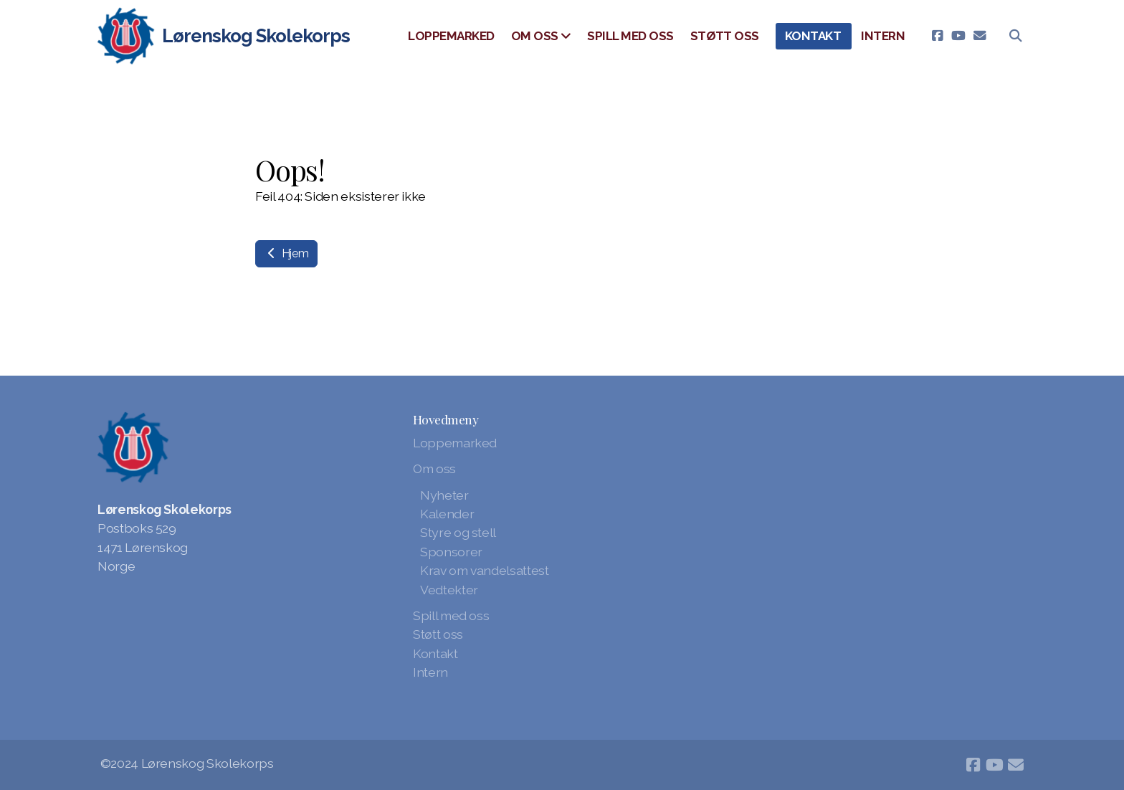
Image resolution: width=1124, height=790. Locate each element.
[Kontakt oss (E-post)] (980, 36)
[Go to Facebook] (937, 36)
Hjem (286, 253)
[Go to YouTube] (958, 36)
